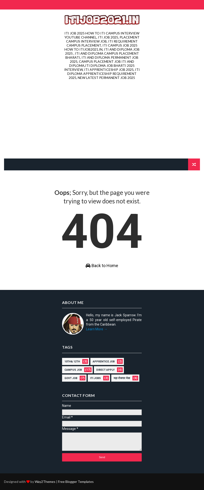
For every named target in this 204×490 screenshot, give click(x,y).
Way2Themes (45, 482)
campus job (73, 369)
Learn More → (96, 329)
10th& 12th (72, 361)
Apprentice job (104, 361)
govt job (70, 378)
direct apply (105, 369)
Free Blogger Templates (76, 482)
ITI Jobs (95, 378)
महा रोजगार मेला (122, 378)
